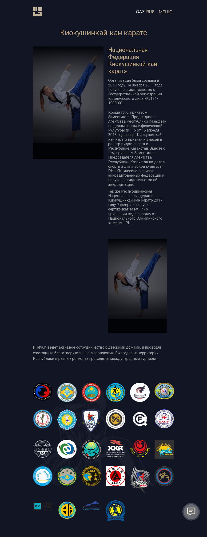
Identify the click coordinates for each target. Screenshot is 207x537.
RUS (150, 11)
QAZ (140, 11)
